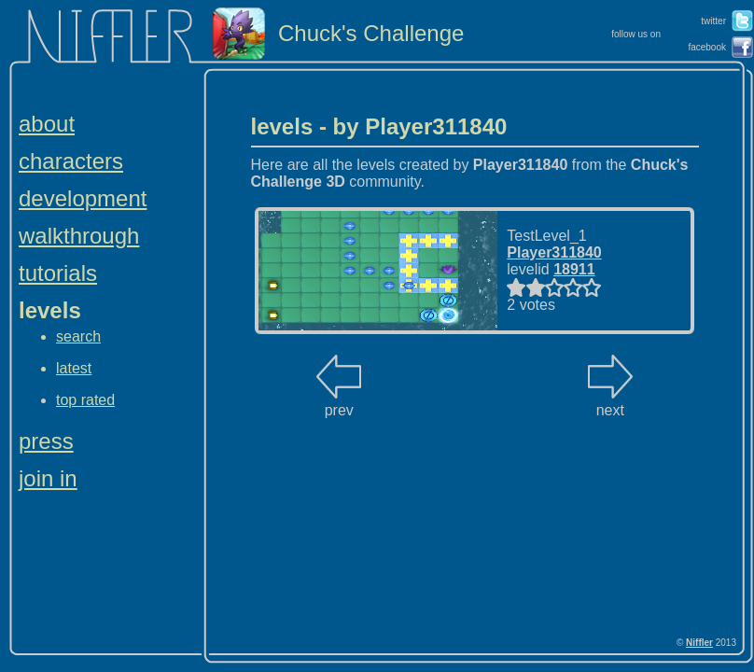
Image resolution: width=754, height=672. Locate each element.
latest (73, 368)
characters (71, 161)
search (78, 336)
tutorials (58, 273)
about (47, 123)
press (46, 441)
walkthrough (79, 235)
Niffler (699, 642)
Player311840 (554, 252)
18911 (574, 269)
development (83, 198)
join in (48, 478)
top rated (85, 400)
